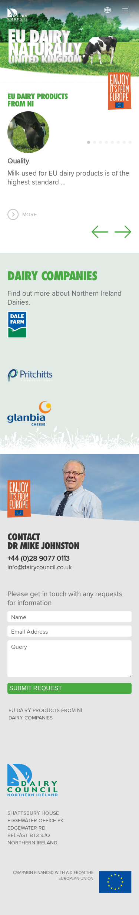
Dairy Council (19, 15)
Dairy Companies (31, 718)
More (29, 214)
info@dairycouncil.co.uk (39, 567)
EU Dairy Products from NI (45, 710)
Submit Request (35, 688)
